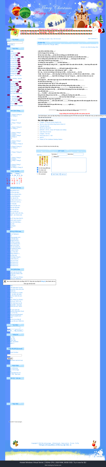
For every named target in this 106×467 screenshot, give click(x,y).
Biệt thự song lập (11, 203)
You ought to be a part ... (13, 245)
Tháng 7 (9, 114)
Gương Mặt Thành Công (13, 105)
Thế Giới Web (11, 71)
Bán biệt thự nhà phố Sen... (14, 194)
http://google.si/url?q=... (13, 240)
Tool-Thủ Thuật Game (13, 93)
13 (9, 180)
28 (12, 183)
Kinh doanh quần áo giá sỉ (14, 220)
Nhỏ (97, 47)
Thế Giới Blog (11, 73)
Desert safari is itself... (13, 250)
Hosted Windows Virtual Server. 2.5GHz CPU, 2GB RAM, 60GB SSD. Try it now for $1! (53, 462)
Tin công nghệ (11, 53)
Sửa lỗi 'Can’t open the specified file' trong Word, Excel (15, 310)
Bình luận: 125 (11, 339)
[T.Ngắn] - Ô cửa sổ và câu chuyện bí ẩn (50, 122)
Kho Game (10, 91)
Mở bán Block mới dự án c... (14, 200)
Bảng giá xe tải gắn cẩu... (14, 205)
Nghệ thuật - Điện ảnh (13, 57)
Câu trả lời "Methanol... (13, 234)
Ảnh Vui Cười (10, 64)
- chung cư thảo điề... (13, 252)
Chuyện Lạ (10, 55)
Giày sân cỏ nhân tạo (13, 211)
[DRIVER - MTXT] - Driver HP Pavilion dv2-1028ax (53, 130)
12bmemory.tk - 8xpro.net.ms (60, 443)
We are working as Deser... (14, 248)
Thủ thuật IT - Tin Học (13, 75)
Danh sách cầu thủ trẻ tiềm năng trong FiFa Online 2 (14, 272)
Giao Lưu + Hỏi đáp (12, 101)
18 (21, 180)
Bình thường (91, 47)
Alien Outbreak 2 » (93, 38)
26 (7, 183)
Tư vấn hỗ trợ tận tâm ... (13, 192)
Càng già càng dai (44, 126)
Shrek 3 (42, 137)
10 (19, 178)
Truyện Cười (10, 60)
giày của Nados (11, 226)
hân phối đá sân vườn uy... (14, 202)
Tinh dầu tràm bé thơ (12, 209)
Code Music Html (11, 86)
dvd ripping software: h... (13, 253)
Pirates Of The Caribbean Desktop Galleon (51, 139)
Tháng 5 (14, 134)
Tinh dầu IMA (10, 224)
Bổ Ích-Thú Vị (11, 90)
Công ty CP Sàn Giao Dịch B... (15, 218)
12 (7, 180)
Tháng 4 (9, 120)
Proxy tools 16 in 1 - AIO (46, 135)
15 (14, 180)
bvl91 (56, 44)
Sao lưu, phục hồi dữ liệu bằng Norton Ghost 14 (52, 124)
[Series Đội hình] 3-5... (13, 259)
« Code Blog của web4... (44, 39)
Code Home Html (11, 88)
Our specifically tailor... (13, 239)
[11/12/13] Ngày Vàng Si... (14, 257)
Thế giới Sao (10, 68)
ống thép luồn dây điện (13, 207)
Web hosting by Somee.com (53, 465)
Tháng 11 (9, 116)
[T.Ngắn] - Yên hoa (45, 133)
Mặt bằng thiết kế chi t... (13, 190)
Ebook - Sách (10, 100)
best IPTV (10, 227)
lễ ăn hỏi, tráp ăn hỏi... (13, 198)
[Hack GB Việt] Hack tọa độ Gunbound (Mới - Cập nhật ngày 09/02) (14, 304)
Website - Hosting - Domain (14, 78)
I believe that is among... (13, 242)
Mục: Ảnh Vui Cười (56, 39)
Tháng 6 (9, 135)
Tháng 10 (19, 114)
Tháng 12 (15, 116)
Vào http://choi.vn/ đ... (13, 262)
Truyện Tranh (10, 62)
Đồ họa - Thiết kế (12, 81)
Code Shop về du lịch (45, 132)
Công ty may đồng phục (13, 196)
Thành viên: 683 (11, 340)
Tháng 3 (18, 132)
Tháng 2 (14, 127)
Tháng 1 (9, 123)
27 (9, 183)
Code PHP (10, 85)
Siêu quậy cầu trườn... (13, 260)
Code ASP (10, 83)
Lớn (86, 47)
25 (21, 182)
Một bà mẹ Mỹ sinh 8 (45, 128)
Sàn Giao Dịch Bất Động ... (14, 222)
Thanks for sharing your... (14, 243)
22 (14, 182)
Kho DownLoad (11, 70)
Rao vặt (9, 103)
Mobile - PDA (10, 96)
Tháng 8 (14, 114)
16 (17, 180)
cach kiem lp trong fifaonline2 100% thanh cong (15, 315)
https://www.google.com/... (14, 237)
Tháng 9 (9, 136)
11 (21, 178)
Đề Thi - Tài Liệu (11, 98)
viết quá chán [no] (12, 255)
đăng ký (43, 281)
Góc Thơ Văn (10, 58)
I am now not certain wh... (14, 247)
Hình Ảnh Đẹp (11, 66)
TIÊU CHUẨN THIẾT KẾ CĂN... (15, 213)
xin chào (9, 235)
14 (12, 180)
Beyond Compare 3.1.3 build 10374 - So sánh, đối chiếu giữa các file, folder (14, 294)
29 (14, 183)
